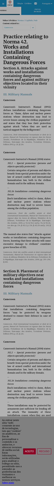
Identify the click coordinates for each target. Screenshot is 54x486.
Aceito (29, 451)
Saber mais (8, 482)
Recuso (44, 451)
